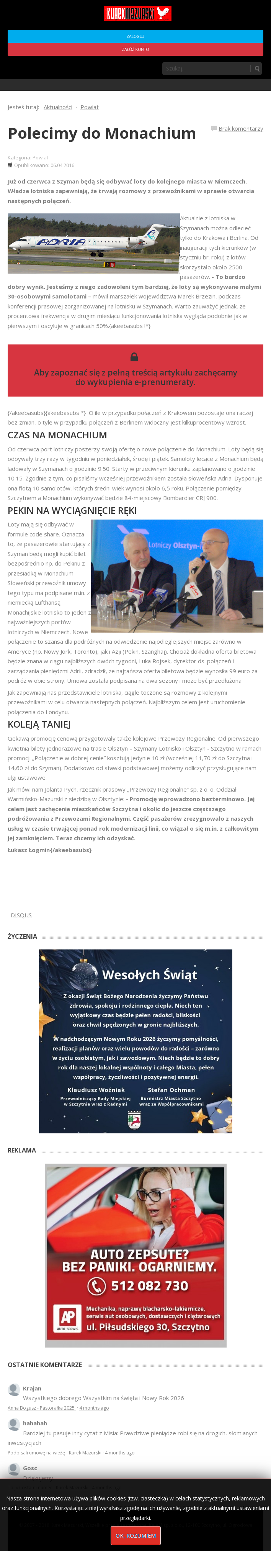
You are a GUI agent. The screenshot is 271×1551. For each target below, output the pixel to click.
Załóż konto (135, 50)
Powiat (40, 157)
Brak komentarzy (241, 128)
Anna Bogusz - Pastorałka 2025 (42, 1408)
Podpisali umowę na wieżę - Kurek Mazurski (54, 1452)
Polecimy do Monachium (102, 132)
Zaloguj (135, 36)
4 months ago (94, 1408)
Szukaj (256, 68)
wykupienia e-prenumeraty (140, 382)
